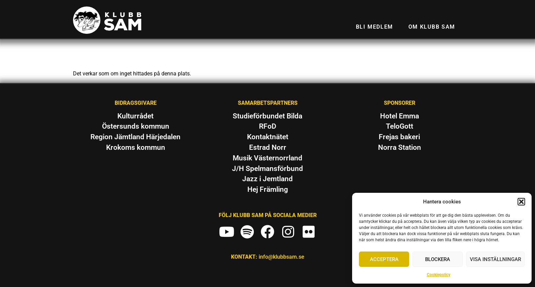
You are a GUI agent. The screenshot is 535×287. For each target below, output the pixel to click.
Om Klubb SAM (431, 27)
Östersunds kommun (135, 126)
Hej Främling (267, 189)
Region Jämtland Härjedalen (135, 137)
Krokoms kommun (135, 147)
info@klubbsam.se (281, 257)
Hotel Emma (399, 116)
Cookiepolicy (438, 274)
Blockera (437, 259)
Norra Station (399, 147)
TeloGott (399, 126)
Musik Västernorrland (267, 158)
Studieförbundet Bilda (267, 116)
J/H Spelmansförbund (267, 168)
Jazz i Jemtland (267, 179)
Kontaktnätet (267, 137)
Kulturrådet (135, 116)
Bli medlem (374, 27)
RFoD (267, 126)
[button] (521, 201)
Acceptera (384, 259)
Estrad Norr (267, 147)
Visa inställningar (495, 259)
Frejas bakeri (399, 137)
